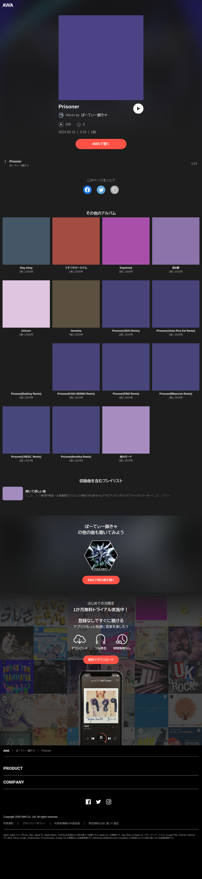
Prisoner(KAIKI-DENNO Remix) (76, 393)
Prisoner (46, 750)
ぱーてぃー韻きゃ (94, 115)
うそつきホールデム (76, 267)
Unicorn (26, 330)
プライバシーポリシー (34, 823)
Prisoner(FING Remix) (126, 393)
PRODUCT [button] (13, 768)
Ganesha (76, 330)
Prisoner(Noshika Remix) (76, 456)
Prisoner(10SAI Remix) (126, 330)
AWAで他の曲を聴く (101, 580)
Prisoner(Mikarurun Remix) (175, 393)
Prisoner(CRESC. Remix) (26, 456)
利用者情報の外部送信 (67, 823)
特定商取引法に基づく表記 (104, 823)
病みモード (126, 456)
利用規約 (8, 823)
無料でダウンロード (101, 659)
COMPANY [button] (13, 782)
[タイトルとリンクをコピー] (114, 190)
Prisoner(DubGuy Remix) (26, 393)
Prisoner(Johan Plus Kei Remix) (175, 330)
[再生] (138, 108)
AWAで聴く (101, 144)
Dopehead (126, 267)
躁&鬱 (175, 267)
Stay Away (26, 267)
